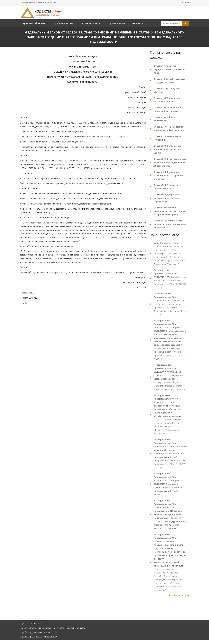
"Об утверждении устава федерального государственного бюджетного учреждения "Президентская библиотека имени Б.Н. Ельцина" (170, 377)
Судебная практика (63, 23)
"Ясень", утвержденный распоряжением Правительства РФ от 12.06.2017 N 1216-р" (170, 453)
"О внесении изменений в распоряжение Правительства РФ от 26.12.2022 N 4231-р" (170, 279)
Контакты (184, 2)
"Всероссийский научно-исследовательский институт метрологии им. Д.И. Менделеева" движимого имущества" (169, 414)
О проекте (137, 23)
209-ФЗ (82, 122)
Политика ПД (50, 636)
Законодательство (91, 23)
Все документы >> (179, 595)
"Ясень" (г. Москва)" (168, 484)
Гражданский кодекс (34, 23)
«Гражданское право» (76, 628)
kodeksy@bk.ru (53, 632)
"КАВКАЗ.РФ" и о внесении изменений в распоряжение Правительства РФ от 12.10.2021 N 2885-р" (170, 339)
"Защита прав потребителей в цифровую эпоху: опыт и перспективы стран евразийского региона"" (170, 514)
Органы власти (117, 23)
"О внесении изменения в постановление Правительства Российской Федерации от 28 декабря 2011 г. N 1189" (170, 304)
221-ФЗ (82, 160)
